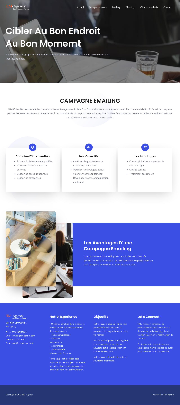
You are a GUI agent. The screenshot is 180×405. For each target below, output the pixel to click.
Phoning (133, 7)
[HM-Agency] (18, 6)
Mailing (120, 7)
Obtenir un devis (150, 7)
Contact (168, 7)
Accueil (86, 7)
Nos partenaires (103, 7)
